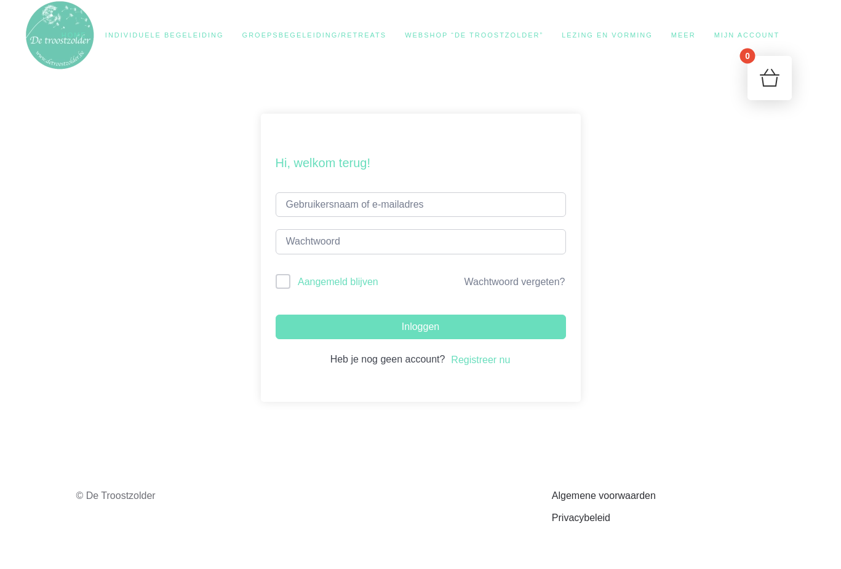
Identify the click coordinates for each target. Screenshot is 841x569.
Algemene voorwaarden (604, 495)
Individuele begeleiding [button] (164, 35)
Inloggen (420, 326)
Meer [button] (683, 35)
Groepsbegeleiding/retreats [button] (314, 35)
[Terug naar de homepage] (60, 35)
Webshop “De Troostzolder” (474, 35)
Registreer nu (480, 360)
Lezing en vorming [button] (607, 35)
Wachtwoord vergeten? (514, 282)
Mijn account (747, 35)
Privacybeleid (581, 517)
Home (74, 35)
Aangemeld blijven (338, 282)
